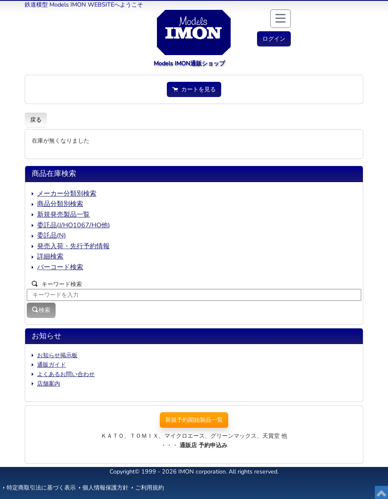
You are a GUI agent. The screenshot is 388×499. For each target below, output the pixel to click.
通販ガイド (51, 364)
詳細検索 (50, 256)
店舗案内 (48, 383)
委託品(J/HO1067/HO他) (73, 225)
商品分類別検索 (60, 203)
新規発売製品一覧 (63, 214)
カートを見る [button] (194, 89)
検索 (41, 310)
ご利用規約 (149, 487)
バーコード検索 (60, 267)
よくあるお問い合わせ (66, 374)
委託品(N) (51, 235)
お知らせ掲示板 (57, 355)
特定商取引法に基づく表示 (41, 487)
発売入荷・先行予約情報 (73, 246)
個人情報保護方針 (105, 487)
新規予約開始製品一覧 (194, 420)
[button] (274, 38)
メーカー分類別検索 (66, 193)
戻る (36, 120)
